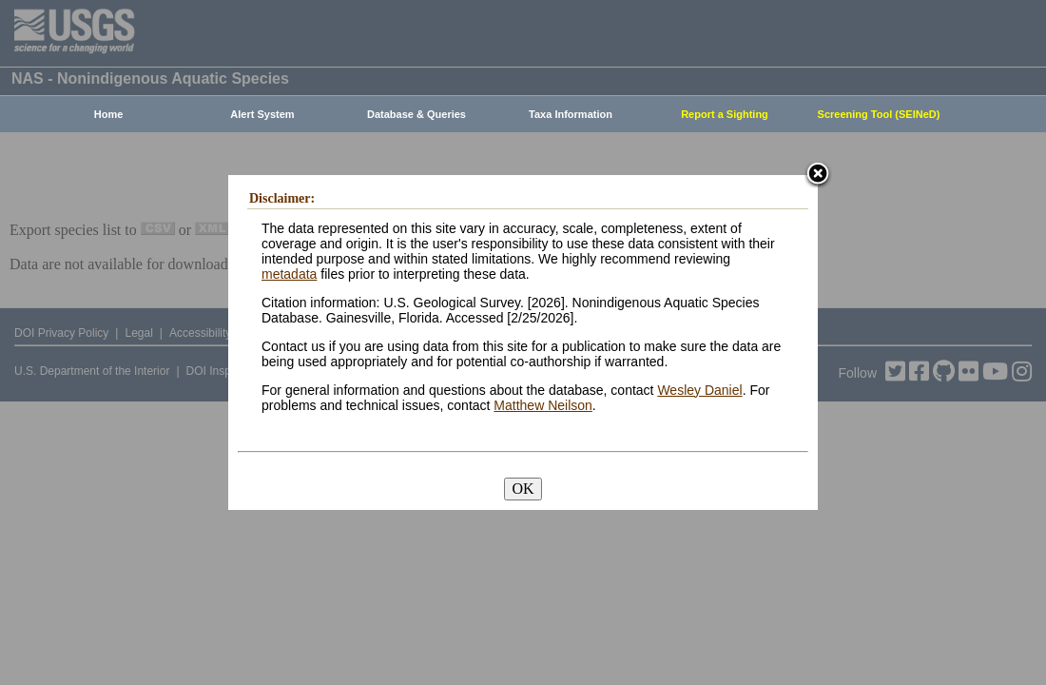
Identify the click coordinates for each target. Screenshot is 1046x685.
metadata (289, 274)
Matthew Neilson (543, 405)
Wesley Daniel (699, 390)
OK (522, 488)
